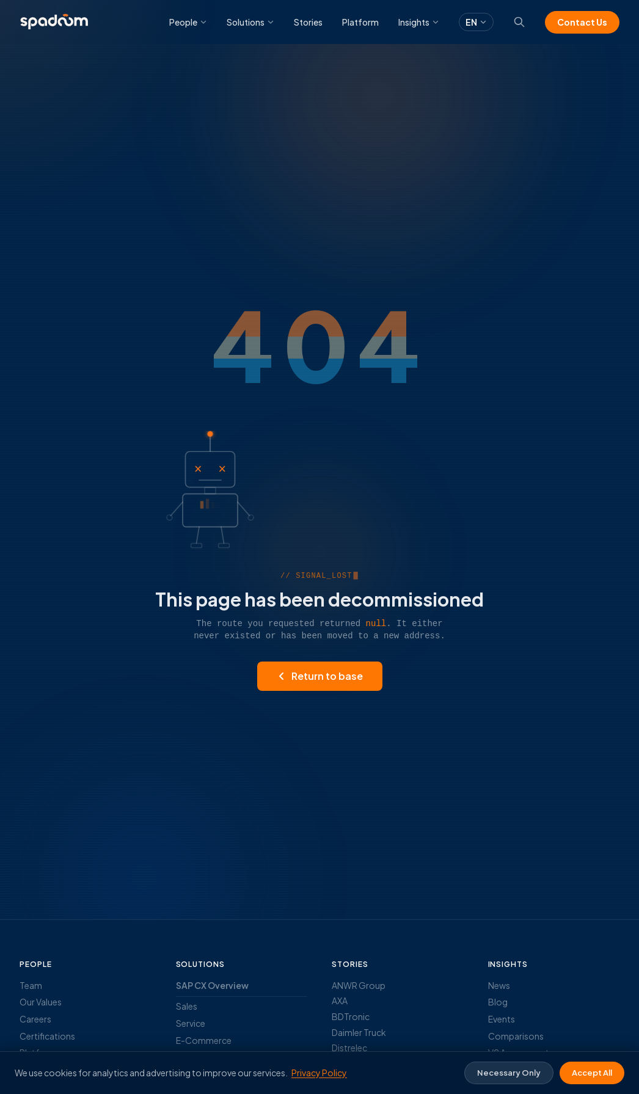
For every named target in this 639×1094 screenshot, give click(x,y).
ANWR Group (358, 985)
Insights (418, 21)
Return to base (320, 675)
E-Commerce (204, 1040)
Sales (186, 1006)
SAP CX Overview (212, 985)
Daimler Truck (359, 1032)
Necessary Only (509, 1073)
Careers (35, 1018)
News (499, 985)
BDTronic (351, 1016)
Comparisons (516, 1035)
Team (31, 985)
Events (501, 1018)
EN (476, 21)
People (188, 21)
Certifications (47, 1035)
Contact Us (582, 21)
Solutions (250, 21)
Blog (498, 1001)
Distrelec (349, 1047)
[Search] (519, 22)
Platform (360, 21)
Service (190, 1023)
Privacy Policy (319, 1072)
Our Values (41, 1001)
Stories (308, 21)
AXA (340, 1000)
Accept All (592, 1073)
